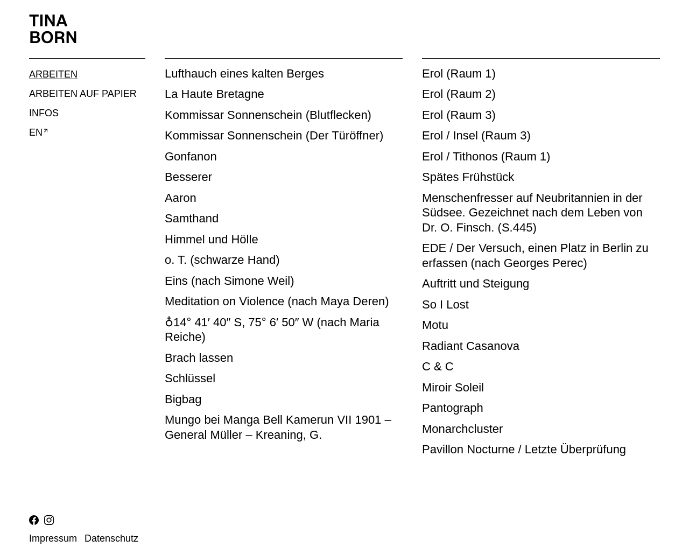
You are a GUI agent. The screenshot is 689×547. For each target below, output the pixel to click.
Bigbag (183, 399)
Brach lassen (199, 357)
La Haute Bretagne (214, 94)
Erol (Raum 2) (459, 94)
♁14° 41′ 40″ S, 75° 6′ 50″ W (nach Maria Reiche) (272, 329)
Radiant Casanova (470, 346)
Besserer (188, 177)
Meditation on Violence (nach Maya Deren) (277, 301)
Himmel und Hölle (211, 239)
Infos (44, 113)
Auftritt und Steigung (475, 283)
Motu (435, 325)
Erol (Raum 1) (459, 73)
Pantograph (452, 408)
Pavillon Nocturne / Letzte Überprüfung (524, 449)
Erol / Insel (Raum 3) (476, 135)
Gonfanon (191, 156)
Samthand (192, 218)
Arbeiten (53, 74)
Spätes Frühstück (468, 177)
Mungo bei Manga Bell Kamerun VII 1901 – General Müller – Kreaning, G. (278, 427)
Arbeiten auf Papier (83, 93)
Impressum (53, 538)
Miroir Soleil (453, 387)
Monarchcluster (462, 429)
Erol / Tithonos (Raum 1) (486, 156)
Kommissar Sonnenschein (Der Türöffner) (274, 135)
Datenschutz (111, 538)
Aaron (180, 198)
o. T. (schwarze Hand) (222, 260)
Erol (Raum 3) (459, 115)
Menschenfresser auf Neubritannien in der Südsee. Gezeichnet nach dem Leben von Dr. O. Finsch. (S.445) (532, 212)
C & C (438, 366)
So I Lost (445, 304)
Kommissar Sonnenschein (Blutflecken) (268, 115)
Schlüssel (190, 378)
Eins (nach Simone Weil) (229, 280)
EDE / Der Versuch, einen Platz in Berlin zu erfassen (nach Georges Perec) (535, 255)
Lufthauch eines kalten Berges (244, 73)
